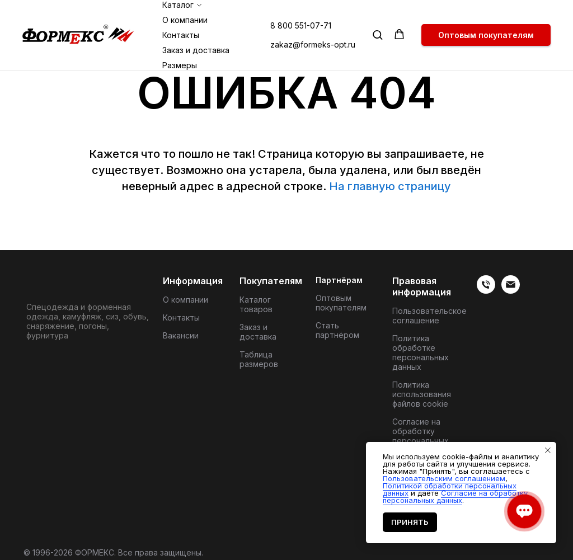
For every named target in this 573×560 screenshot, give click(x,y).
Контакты (180, 35)
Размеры (179, 65)
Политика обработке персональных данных (420, 352)
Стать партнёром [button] (337, 330)
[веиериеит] (486, 290)
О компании (185, 20)
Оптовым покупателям (341, 302)
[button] (377, 34)
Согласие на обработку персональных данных (420, 436)
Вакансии (181, 335)
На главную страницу (390, 186)
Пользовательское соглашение (429, 315)
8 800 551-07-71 (300, 25)
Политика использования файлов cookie (421, 394)
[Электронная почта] (510, 290)
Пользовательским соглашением (444, 478)
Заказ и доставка (195, 50)
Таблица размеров (258, 359)
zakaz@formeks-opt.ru (312, 44)
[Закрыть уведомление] (547, 450)
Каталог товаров (256, 304)
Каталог (178, 5)
